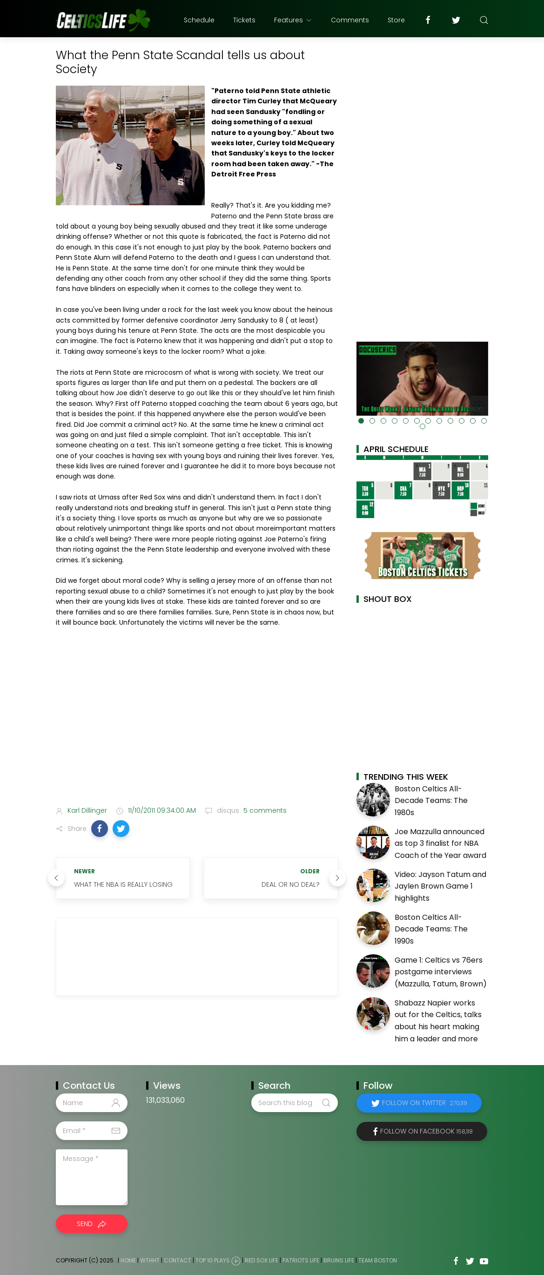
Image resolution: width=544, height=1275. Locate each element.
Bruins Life (338, 1260)
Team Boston (377, 1260)
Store (396, 20)
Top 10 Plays (212, 1260)
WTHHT (150, 1260)
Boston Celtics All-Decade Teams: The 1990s (431, 929)
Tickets (244, 20)
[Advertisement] (197, 725)
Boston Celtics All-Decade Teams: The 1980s (431, 800)
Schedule (199, 20)
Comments (350, 20)
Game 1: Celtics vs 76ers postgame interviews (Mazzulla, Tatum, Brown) (441, 972)
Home (128, 1260)
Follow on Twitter (424, 1102)
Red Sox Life (261, 1260)
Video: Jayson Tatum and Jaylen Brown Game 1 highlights (440, 886)
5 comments (264, 810)
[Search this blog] (294, 1102)
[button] (99, 828)
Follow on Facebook (426, 1131)
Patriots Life (300, 1260)
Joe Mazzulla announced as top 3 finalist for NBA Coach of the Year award (440, 843)
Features (293, 20)
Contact (177, 1260)
